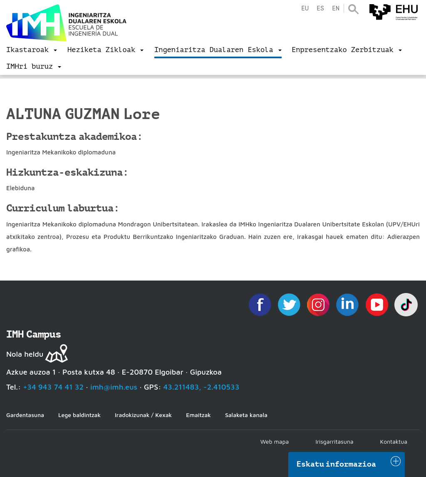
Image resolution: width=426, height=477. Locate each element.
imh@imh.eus (113, 387)
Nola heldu (24, 354)
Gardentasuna (25, 414)
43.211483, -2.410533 (201, 387)
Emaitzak (198, 414)
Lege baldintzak (79, 414)
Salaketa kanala (246, 414)
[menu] (31, 50)
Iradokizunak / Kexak (143, 414)
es (320, 8)
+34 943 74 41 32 (53, 387)
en (335, 8)
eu (305, 8)
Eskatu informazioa (336, 464)
